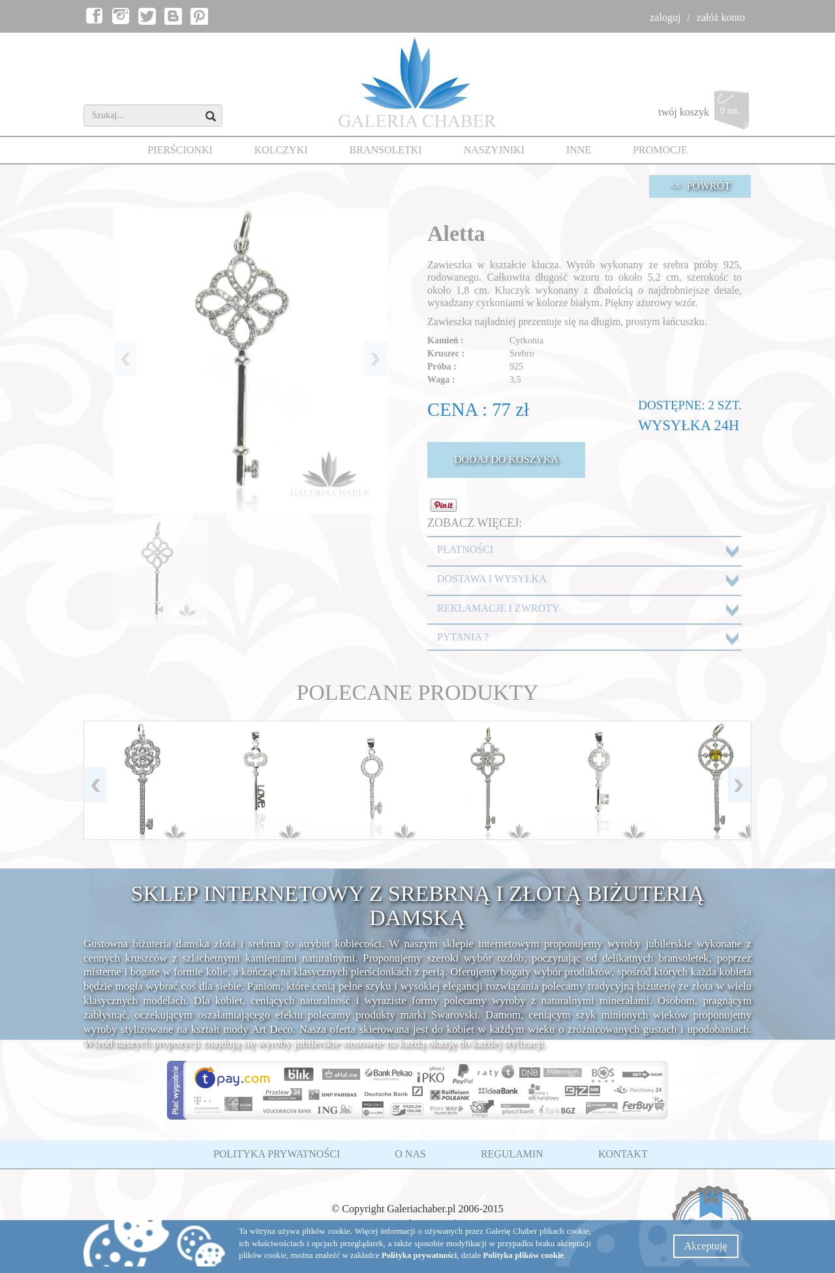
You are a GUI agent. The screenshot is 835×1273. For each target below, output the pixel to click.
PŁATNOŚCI (465, 549)
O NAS (410, 1153)
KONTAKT (623, 1153)
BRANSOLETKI (386, 149)
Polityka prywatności (419, 1255)
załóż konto (721, 17)
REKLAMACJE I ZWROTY (498, 608)
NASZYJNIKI (494, 149)
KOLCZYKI (281, 149)
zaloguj (665, 17)
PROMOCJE (660, 149)
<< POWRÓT (700, 185)
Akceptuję (705, 1245)
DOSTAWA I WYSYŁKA (492, 578)
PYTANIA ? (463, 636)
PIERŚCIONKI (180, 149)
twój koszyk (705, 113)
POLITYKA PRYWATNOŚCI (276, 1153)
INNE (578, 149)
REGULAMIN (512, 1153)
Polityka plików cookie (523, 1255)
